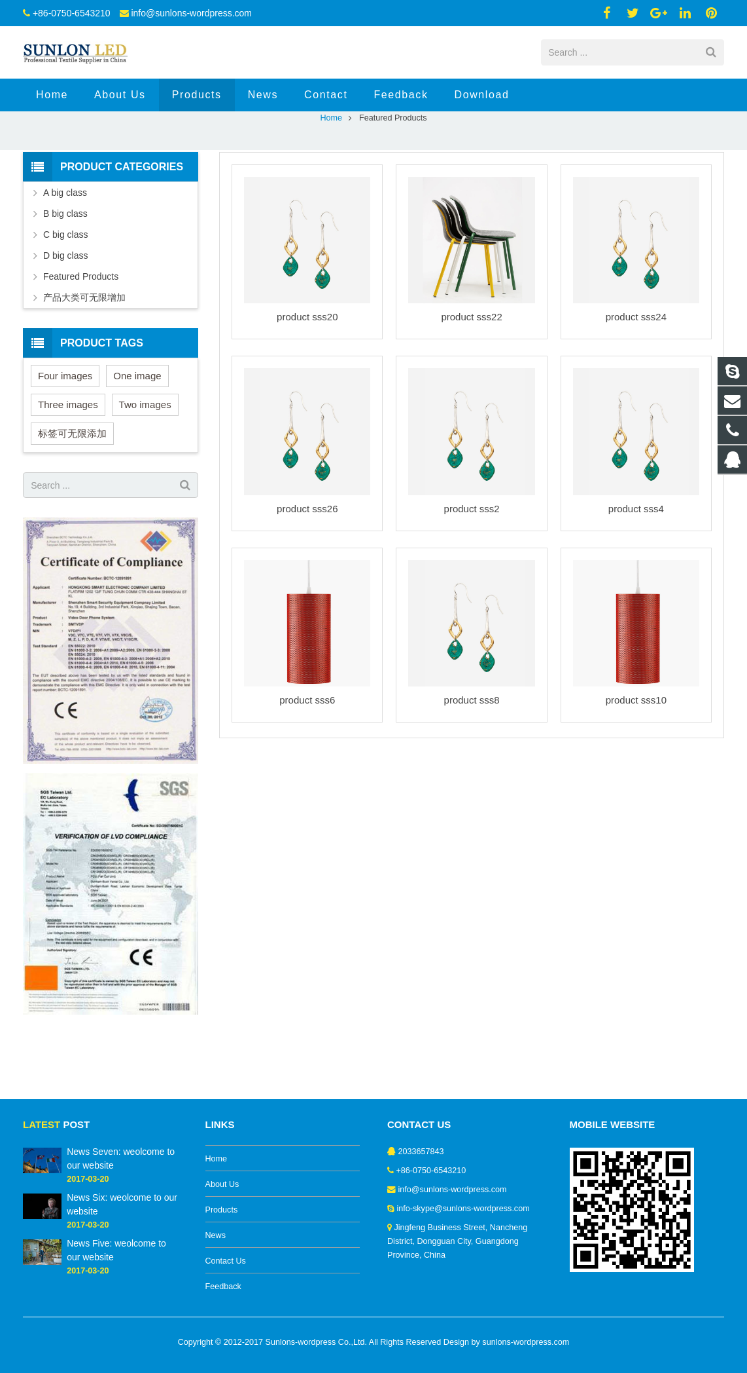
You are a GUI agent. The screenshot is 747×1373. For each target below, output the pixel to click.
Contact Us (225, 1261)
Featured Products (80, 329)
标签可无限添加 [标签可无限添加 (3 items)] (72, 485)
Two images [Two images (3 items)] (145, 456)
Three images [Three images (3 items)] (68, 456)
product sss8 (472, 752)
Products (221, 1209)
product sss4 (636, 561)
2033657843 (421, 1151)
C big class (65, 287)
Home (331, 170)
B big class (65, 266)
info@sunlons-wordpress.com (191, 13)
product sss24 (636, 369)
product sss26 (307, 561)
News (215, 1235)
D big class (65, 308)
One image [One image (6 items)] (137, 428)
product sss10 (636, 752)
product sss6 (307, 752)
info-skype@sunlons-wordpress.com (463, 1208)
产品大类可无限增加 (84, 350)
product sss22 (471, 369)
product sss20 (307, 369)
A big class (65, 245)
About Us (222, 1184)
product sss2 (472, 561)
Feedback (223, 1286)
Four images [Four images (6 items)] (65, 428)
